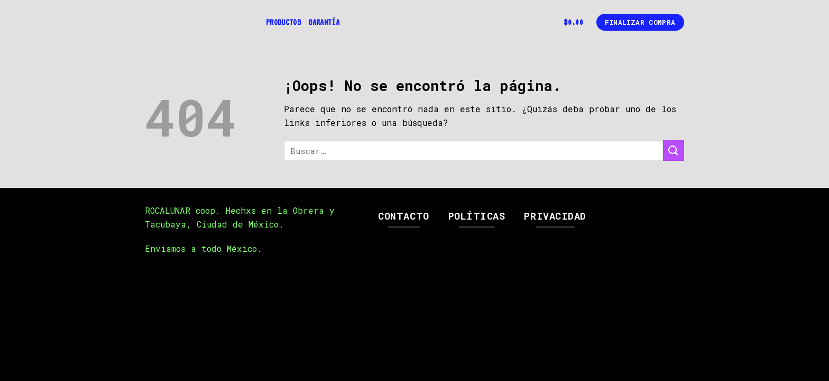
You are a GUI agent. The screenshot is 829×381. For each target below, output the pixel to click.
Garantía (323, 22)
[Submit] (673, 150)
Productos (283, 22)
